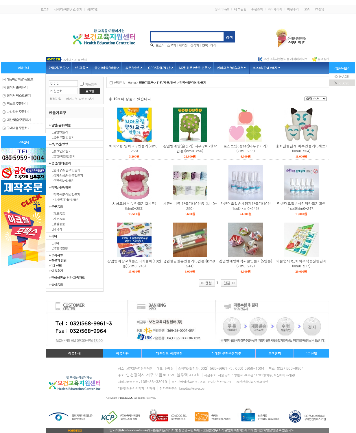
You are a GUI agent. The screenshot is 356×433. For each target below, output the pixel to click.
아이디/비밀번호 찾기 (68, 9)
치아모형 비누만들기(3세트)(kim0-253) (134, 206)
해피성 (183, 45)
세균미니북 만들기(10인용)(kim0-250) (190, 206)
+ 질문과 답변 (58, 260)
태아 (213, 45)
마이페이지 (275, 9)
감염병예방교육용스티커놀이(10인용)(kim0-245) (134, 263)
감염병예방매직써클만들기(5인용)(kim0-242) (245, 263)
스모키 (171, 45)
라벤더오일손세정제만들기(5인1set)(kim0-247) (301, 206)
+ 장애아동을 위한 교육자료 (66, 277)
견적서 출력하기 (17, 87)
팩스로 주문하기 (17, 103)
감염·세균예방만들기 (192, 82)
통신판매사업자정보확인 (252, 382)
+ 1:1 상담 (55, 265)
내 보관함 (240, 9)
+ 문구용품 (56, 206)
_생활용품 (57, 224)
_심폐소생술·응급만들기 (66, 175)
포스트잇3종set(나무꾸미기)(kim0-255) (246, 148)
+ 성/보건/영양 (58, 144)
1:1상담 (319, 9)
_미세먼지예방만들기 (64, 199)
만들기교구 (146, 82)
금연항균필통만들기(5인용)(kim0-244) (190, 263)
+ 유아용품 (56, 284)
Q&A (306, 9)
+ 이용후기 (56, 271)
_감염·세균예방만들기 (64, 194)
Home (132, 82)
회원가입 (93, 9)
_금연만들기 (58, 132)
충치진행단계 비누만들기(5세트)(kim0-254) (301, 148)
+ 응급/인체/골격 (60, 163)
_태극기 (55, 229)
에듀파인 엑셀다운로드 (20, 79)
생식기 (194, 45)
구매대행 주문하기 (18, 127)
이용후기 (293, 9)
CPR (204, 45)
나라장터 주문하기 (18, 111)
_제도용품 (57, 213)
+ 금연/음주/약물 (60, 125)
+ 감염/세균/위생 (60, 187)
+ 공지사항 (56, 255)
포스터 (160, 45)
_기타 (54, 243)
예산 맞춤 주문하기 (19, 119)
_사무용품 (57, 219)
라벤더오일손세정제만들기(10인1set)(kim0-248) (245, 206)
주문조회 (257, 9)
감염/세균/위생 (166, 82)
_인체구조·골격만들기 (64, 170)
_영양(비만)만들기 (62, 156)
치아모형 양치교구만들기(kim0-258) (134, 148)
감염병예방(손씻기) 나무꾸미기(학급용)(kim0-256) (190, 148)
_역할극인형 (58, 248)
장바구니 (222, 9)
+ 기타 (53, 236)
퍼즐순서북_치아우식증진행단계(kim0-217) (301, 263)
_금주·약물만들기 (61, 137)
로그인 (45, 9)
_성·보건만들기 (60, 151)
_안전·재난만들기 (61, 180)
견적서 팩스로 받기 (19, 95)
